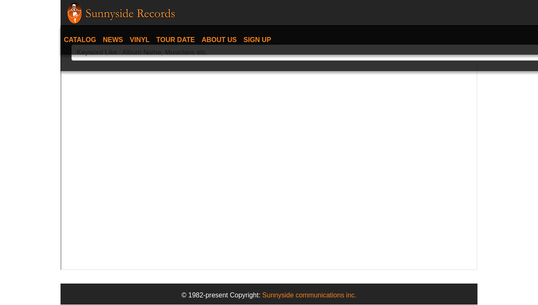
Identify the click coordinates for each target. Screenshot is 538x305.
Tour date (175, 39)
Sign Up (257, 39)
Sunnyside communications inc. (309, 295)
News (113, 39)
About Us (219, 39)
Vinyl (140, 39)
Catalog (80, 39)
